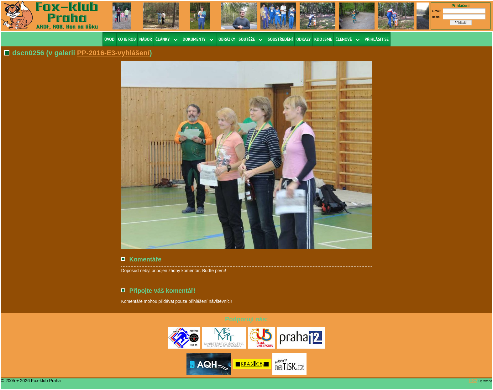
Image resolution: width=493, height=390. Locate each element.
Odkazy (303, 39)
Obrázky (226, 39)
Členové (343, 39)
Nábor (145, 39)
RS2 (473, 380)
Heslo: (436, 16)
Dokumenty (194, 39)
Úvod (109, 39)
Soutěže (247, 39)
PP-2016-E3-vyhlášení (113, 53)
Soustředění (280, 39)
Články (162, 39)
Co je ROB (127, 39)
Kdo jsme (323, 39)
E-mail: (436, 11)
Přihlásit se (377, 39)
